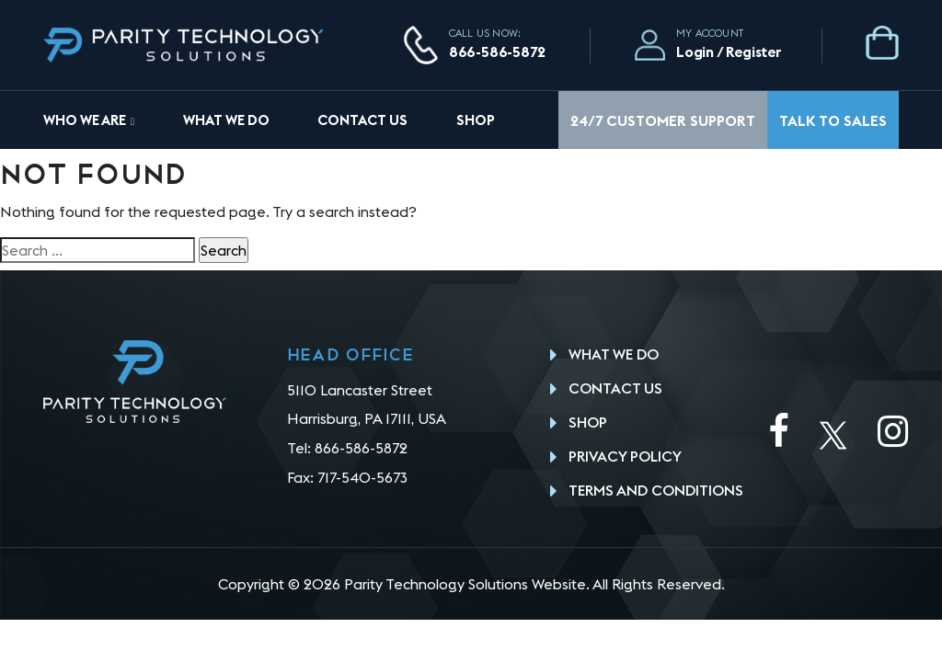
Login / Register (729, 51)
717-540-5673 (362, 477)
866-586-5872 (497, 51)
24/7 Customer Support (662, 120)
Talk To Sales (833, 120)
